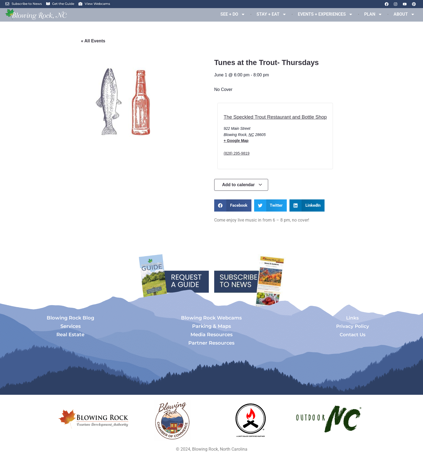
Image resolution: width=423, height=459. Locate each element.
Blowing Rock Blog (70, 318)
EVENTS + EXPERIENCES (325, 14)
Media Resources (211, 335)
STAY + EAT (271, 14)
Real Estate (70, 335)
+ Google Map (236, 140)
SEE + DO (232, 14)
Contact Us (353, 334)
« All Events (93, 41)
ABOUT (404, 14)
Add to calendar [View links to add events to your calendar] (242, 184)
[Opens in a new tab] (172, 420)
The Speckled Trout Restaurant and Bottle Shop (275, 117)
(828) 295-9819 (237, 153)
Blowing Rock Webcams (211, 318)
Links (352, 318)
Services (70, 326)
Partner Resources (211, 343)
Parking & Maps (211, 326)
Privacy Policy (352, 326)
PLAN (373, 14)
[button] (232, 205)
